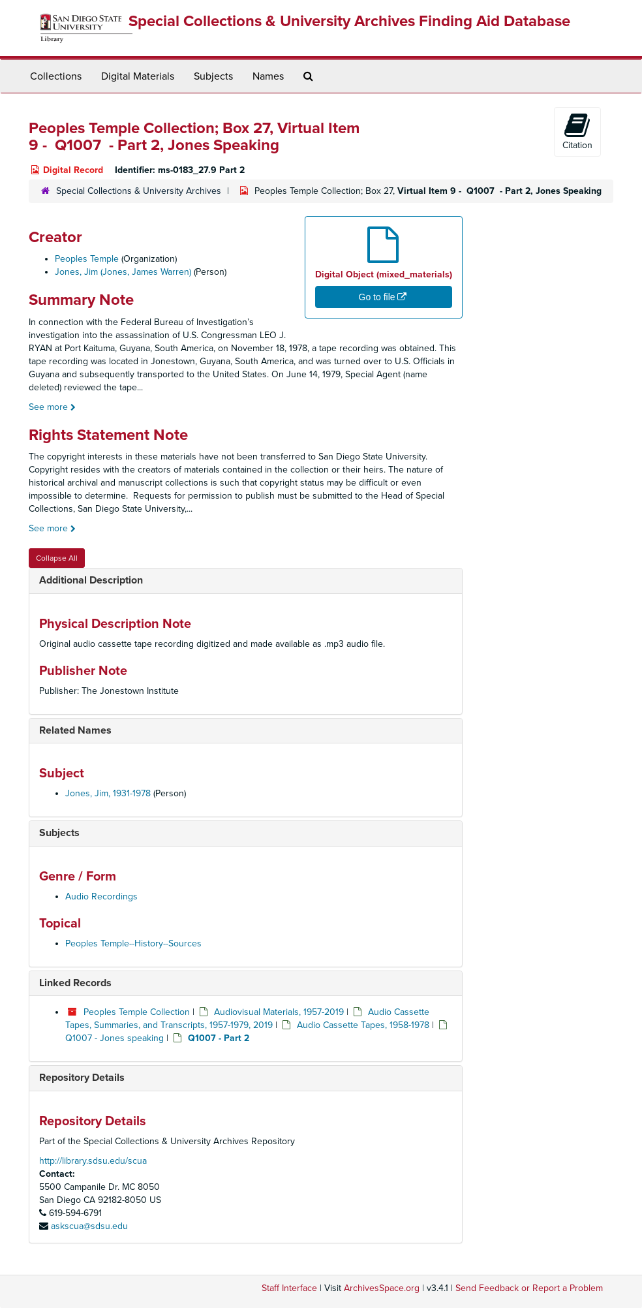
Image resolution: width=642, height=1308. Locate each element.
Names (268, 76)
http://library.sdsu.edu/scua (93, 1160)
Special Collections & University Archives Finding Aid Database (349, 21)
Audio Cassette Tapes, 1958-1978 (363, 1025)
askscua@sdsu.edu (89, 1226)
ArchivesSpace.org (382, 1288)
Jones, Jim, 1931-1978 (108, 793)
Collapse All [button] (57, 558)
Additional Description (91, 580)
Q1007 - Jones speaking (114, 1038)
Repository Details (82, 1077)
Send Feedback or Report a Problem (529, 1288)
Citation (577, 131)
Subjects (213, 76)
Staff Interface (289, 1288)
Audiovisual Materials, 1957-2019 (279, 1012)
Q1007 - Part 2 (218, 1038)
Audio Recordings (101, 896)
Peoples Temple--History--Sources (133, 943)
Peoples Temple (87, 258)
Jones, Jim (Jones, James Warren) (123, 271)
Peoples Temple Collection (137, 1012)
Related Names (75, 730)
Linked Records (75, 982)
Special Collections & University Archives (138, 190)
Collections (56, 76)
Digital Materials (137, 76)
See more (52, 407)
